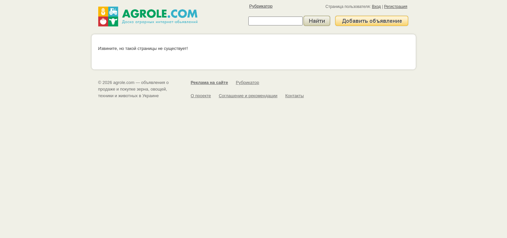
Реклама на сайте (209, 82)
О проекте (201, 95)
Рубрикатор (261, 6)
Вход (376, 6)
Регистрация (395, 6)
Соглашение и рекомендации (248, 95)
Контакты (294, 95)
